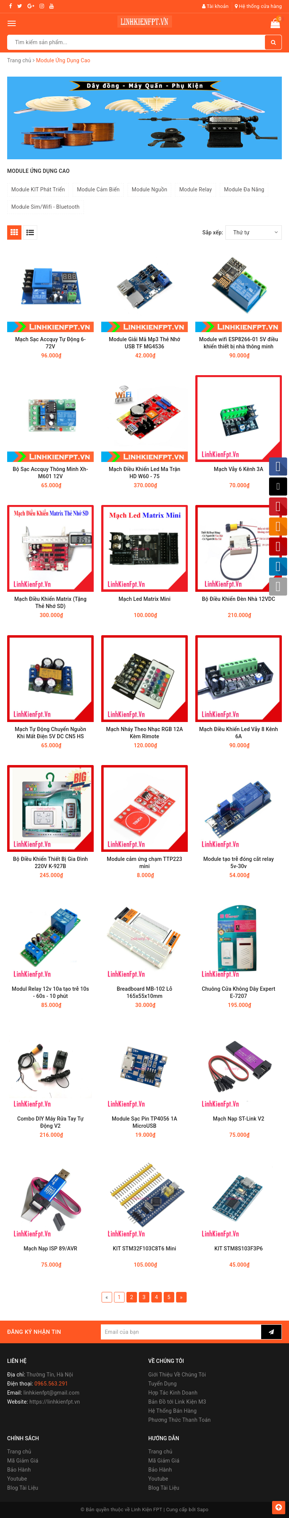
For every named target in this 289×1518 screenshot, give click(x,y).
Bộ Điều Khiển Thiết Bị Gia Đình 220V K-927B (50, 862)
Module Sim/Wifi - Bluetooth (45, 207)
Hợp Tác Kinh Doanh (173, 1393)
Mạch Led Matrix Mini (144, 599)
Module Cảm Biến (98, 189)
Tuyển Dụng (162, 1384)
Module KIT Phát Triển (38, 189)
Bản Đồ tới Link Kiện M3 (177, 1402)
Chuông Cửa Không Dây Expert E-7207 (238, 992)
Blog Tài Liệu (22, 1488)
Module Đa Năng (244, 189)
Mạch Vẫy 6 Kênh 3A (238, 469)
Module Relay (195, 189)
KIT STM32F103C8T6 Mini (144, 1248)
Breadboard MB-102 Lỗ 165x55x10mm (144, 992)
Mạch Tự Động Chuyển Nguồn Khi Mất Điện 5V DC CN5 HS (50, 732)
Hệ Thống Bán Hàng (172, 1411)
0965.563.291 (51, 1384)
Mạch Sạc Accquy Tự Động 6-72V (50, 342)
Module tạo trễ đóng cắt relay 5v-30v (238, 862)
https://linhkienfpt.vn (54, 1402)
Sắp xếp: (212, 232)
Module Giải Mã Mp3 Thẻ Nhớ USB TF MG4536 (144, 342)
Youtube (17, 1479)
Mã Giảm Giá (22, 1461)
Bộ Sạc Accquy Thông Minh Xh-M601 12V (50, 472)
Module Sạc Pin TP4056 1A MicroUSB (144, 1122)
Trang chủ (19, 1452)
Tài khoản (215, 6)
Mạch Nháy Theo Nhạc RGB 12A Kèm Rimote (144, 732)
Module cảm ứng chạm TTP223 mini (144, 862)
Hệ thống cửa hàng (258, 6)
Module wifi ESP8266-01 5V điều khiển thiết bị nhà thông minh (238, 342)
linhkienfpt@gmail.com (51, 1393)
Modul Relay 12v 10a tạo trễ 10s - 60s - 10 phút (50, 992)
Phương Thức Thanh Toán (179, 1420)
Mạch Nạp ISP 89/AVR (51, 1248)
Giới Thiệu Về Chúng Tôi (177, 1375)
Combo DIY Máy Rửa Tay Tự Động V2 (50, 1122)
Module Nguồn (149, 189)
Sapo (203, 1509)
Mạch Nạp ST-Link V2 (239, 1119)
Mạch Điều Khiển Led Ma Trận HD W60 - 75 (144, 472)
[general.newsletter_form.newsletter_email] (181, 1331)
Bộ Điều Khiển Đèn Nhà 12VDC (238, 599)
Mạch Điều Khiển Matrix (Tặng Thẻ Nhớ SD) (50, 602)
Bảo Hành (19, 1470)
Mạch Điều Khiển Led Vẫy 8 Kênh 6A (238, 732)
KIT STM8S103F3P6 (238, 1248)
